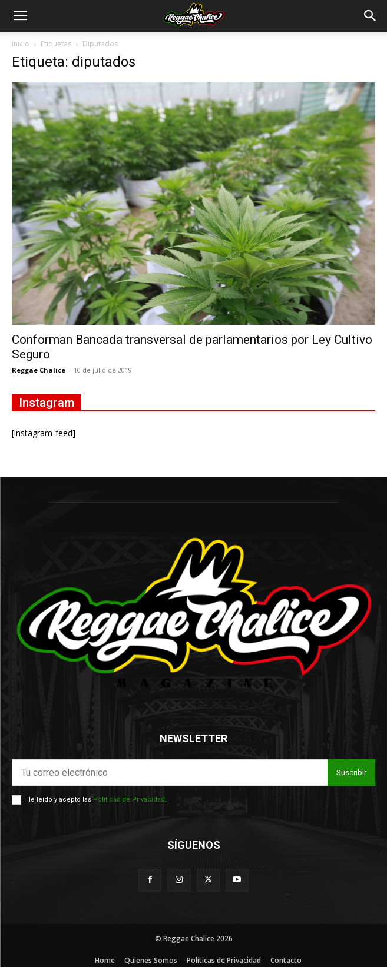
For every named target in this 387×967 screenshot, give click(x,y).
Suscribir (351, 772)
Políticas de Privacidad (129, 799)
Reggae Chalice (38, 369)
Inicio (20, 44)
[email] (170, 772)
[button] (20, 16)
